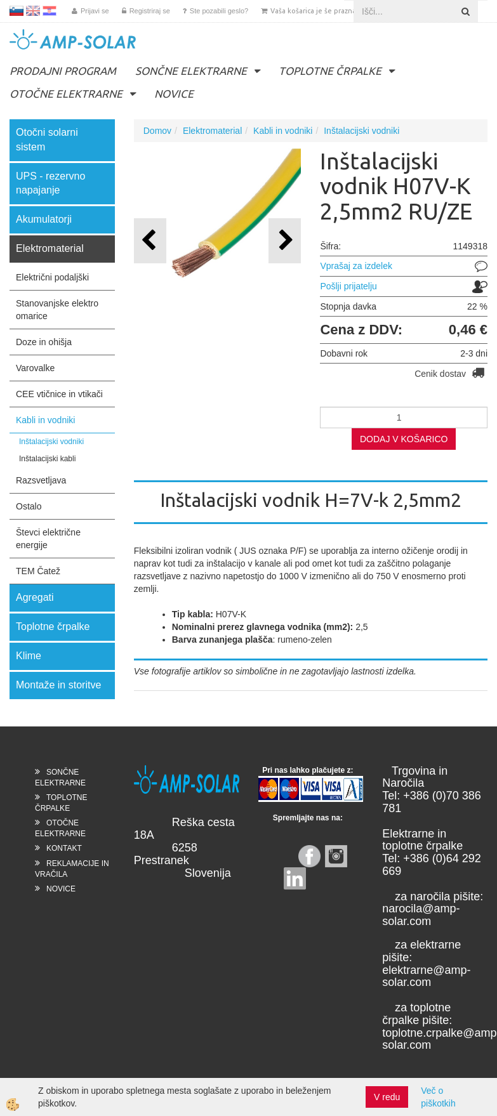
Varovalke (35, 368)
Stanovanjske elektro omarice (57, 309)
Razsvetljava (41, 480)
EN (33, 11)
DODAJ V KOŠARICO (403, 439)
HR (49, 11)
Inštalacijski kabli (47, 458)
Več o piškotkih (438, 1097)
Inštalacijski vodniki (51, 441)
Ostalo (28, 506)
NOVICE (174, 94)
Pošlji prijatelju (348, 286)
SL (16, 11)
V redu (387, 1097)
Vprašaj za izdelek (356, 266)
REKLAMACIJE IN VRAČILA (72, 869)
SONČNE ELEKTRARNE (191, 71)
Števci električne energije (48, 538)
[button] (284, 240)
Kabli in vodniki (45, 420)
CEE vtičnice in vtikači (59, 394)
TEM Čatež (38, 571)
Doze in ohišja (44, 342)
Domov (157, 131)
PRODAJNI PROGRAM (63, 71)
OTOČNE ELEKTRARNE (66, 94)
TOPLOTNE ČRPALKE (330, 71)
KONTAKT (64, 848)
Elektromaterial (212, 131)
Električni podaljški (52, 277)
